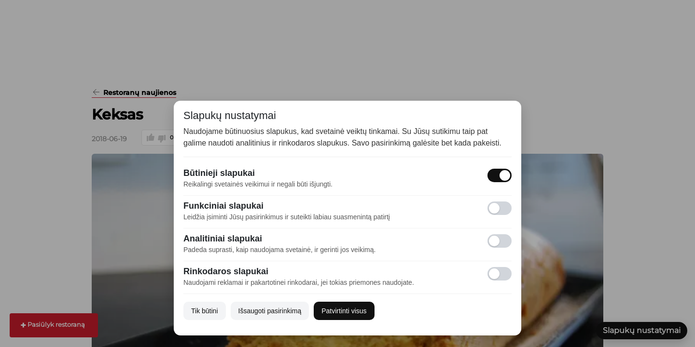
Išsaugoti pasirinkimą (270, 311)
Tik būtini (204, 311)
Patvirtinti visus (343, 311)
